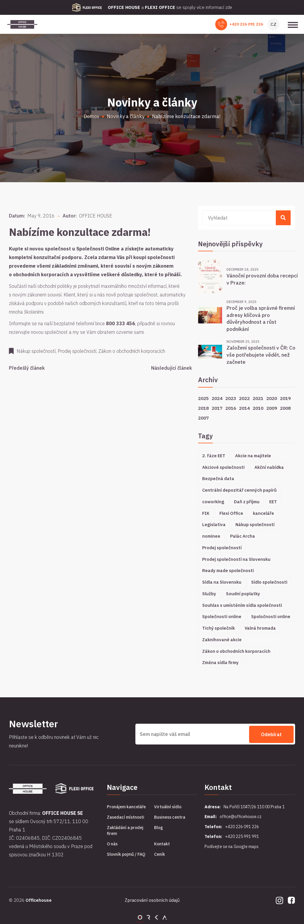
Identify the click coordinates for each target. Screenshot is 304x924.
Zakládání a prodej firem (125, 830)
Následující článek (171, 368)
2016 (230, 408)
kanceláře (263, 513)
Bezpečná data (218, 478)
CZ (273, 24)
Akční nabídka (269, 467)
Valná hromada (260, 628)
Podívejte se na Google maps (232, 846)
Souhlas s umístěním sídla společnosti (242, 605)
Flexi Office (231, 513)
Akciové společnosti (223, 467)
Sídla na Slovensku (221, 582)
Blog (158, 827)
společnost (58, 249)
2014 (244, 408)
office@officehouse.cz (241, 816)
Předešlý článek (27, 368)
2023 (230, 398)
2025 (203, 398)
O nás (112, 844)
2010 (258, 408)
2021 (258, 398)
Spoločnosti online (270, 616)
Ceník (159, 854)
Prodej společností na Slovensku (236, 559)
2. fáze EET (213, 455)
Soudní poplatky (243, 593)
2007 (203, 418)
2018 (203, 408)
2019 (285, 398)
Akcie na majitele (253, 455)
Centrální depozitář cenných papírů (239, 490)
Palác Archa (242, 536)
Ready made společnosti (228, 570)
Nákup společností (255, 524)
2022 (244, 398)
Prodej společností (222, 547)
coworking (213, 501)
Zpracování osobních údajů (152, 900)
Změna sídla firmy (220, 662)
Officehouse (39, 900)
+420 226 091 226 (246, 24)
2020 (271, 398)
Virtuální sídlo (167, 806)
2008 (285, 408)
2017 (217, 408)
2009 (271, 408)
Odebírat (271, 734)
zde (228, 7)
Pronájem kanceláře (126, 806)
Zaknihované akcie (222, 639)
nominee (211, 536)
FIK (206, 513)
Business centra (169, 817)
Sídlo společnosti (269, 582)
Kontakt (162, 844)
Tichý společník (218, 628)
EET (273, 501)
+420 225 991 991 (242, 836)
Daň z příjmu (246, 501)
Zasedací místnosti (125, 817)
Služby (209, 593)
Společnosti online (221, 616)
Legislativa (214, 524)
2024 (217, 398)
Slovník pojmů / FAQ (126, 854)
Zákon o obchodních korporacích (236, 651)
